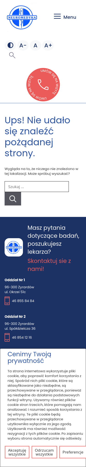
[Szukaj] (13, 198)
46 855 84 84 (23, 300)
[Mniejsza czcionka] (23, 45)
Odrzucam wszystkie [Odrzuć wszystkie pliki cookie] (44, 452)
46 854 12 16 (22, 337)
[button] (12, 55)
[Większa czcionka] (48, 45)
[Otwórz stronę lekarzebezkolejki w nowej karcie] (43, 100)
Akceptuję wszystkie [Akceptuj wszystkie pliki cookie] (17, 452)
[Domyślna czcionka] (35, 45)
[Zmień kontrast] (10, 45)
